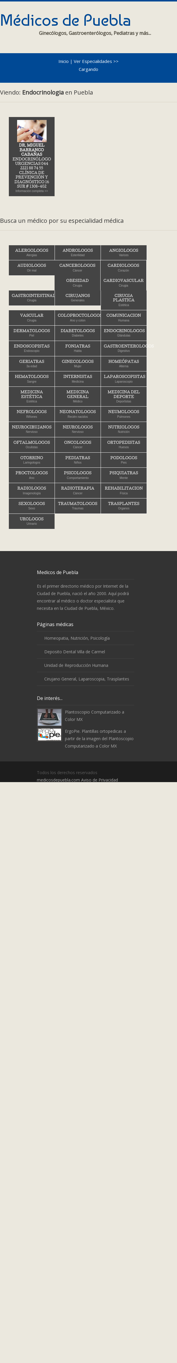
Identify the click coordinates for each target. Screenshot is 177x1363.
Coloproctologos (79, 317)
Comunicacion (123, 317)
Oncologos (77, 444)
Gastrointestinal (33, 297)
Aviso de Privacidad (99, 780)
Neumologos (123, 414)
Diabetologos (77, 333)
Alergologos (31, 252)
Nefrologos (32, 414)
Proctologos (32, 475)
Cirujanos (77, 297)
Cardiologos (123, 267)
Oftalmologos (32, 444)
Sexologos (32, 505)
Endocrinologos (124, 333)
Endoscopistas (32, 348)
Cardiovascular (124, 282)
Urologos (31, 521)
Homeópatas (124, 363)
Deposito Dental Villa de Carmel (74, 651)
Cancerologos (78, 267)
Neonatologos (78, 414)
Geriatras (31, 363)
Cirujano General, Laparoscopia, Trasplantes (86, 679)
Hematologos (32, 378)
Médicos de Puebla (65, 20)
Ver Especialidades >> (96, 61)
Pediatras (77, 460)
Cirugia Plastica (124, 300)
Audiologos (31, 267)
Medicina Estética (31, 396)
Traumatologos (77, 505)
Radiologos (31, 490)
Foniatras (77, 348)
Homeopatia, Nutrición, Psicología (77, 638)
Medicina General (77, 396)
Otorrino (31, 460)
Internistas (77, 378)
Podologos (123, 460)
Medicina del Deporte (124, 396)
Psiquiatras (123, 475)
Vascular (31, 317)
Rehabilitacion (124, 490)
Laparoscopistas (124, 378)
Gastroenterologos (125, 348)
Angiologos (123, 252)
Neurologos (78, 429)
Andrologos (78, 252)
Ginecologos (78, 363)
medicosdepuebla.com (58, 780)
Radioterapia (77, 490)
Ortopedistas (123, 444)
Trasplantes (124, 505)
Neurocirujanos (31, 429)
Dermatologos (32, 333)
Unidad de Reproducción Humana (76, 665)
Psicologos (77, 475)
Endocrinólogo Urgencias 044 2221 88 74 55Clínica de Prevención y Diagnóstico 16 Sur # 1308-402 (31, 156)
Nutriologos (124, 429)
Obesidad (77, 282)
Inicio (63, 61)
